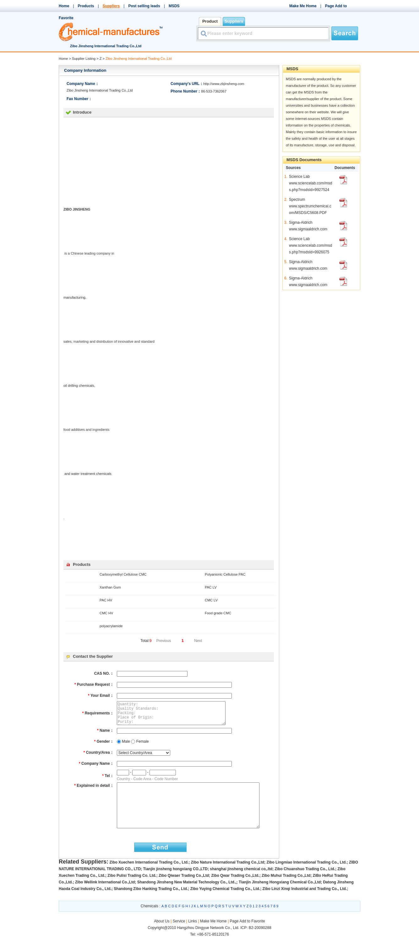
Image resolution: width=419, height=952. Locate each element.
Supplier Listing (83, 58)
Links (192, 935)
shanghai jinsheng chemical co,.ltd (241, 883)
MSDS (174, 6)
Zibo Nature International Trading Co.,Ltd (227, 876)
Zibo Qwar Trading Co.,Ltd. (235, 889)
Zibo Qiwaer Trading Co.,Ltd (184, 889)
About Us (162, 935)
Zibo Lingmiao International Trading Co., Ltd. (306, 876)
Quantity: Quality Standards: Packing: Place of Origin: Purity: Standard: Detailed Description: (176, 715)
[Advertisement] (116, 161)
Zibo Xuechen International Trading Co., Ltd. (148, 876)
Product (210, 21)
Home (64, 6)
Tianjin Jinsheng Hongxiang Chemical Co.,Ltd (280, 896)
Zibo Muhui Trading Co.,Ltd (286, 889)
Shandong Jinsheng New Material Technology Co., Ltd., (187, 896)
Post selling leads (144, 6)
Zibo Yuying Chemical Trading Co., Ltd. (225, 903)
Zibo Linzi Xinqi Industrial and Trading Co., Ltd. (305, 903)
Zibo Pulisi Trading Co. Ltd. (131, 889)
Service (178, 935)
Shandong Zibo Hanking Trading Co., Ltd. (151, 903)
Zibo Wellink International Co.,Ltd (105, 896)
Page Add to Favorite (247, 935)
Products (86, 6)
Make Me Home (303, 6)
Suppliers (111, 6)
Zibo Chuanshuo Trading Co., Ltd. (305, 883)
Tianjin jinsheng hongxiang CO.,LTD (175, 883)
